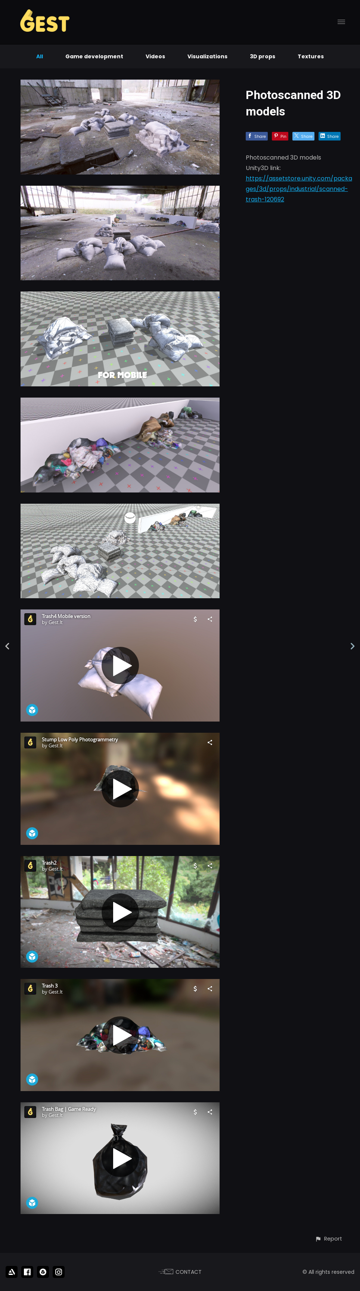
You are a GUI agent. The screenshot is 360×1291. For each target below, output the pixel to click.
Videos (155, 56)
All (39, 56)
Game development (94, 56)
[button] (328, 1239)
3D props (262, 56)
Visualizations (207, 56)
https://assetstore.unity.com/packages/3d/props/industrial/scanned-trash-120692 (299, 189)
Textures (311, 56)
